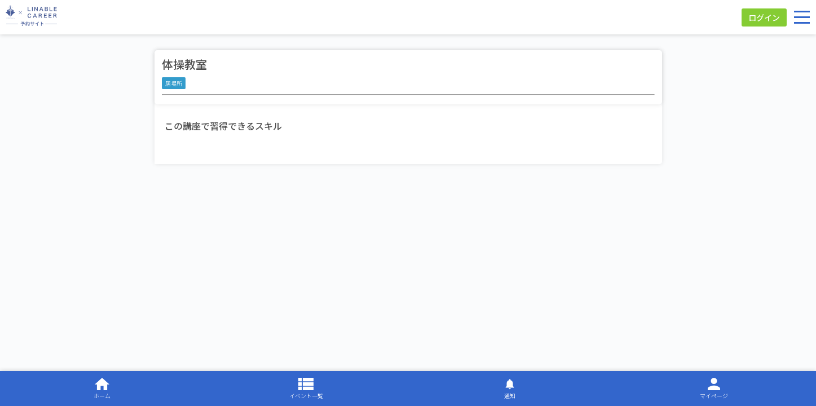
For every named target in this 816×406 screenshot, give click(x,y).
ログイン (764, 17)
